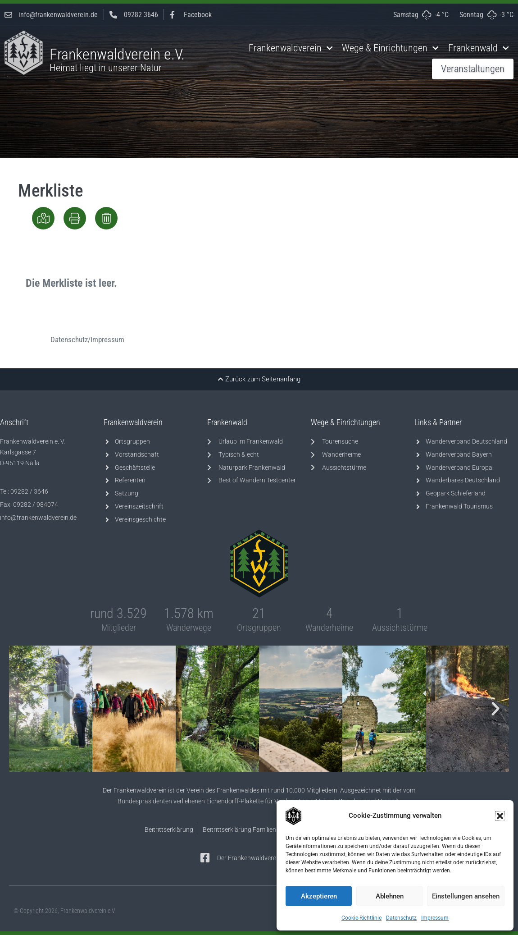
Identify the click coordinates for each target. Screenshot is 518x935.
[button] (499, 815)
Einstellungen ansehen (466, 896)
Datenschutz (401, 918)
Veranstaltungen (472, 68)
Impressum (435, 918)
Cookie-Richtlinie (361, 918)
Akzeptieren (319, 896)
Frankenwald (478, 48)
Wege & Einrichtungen (390, 48)
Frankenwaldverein (291, 48)
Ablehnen (390, 896)
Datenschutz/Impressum (87, 339)
